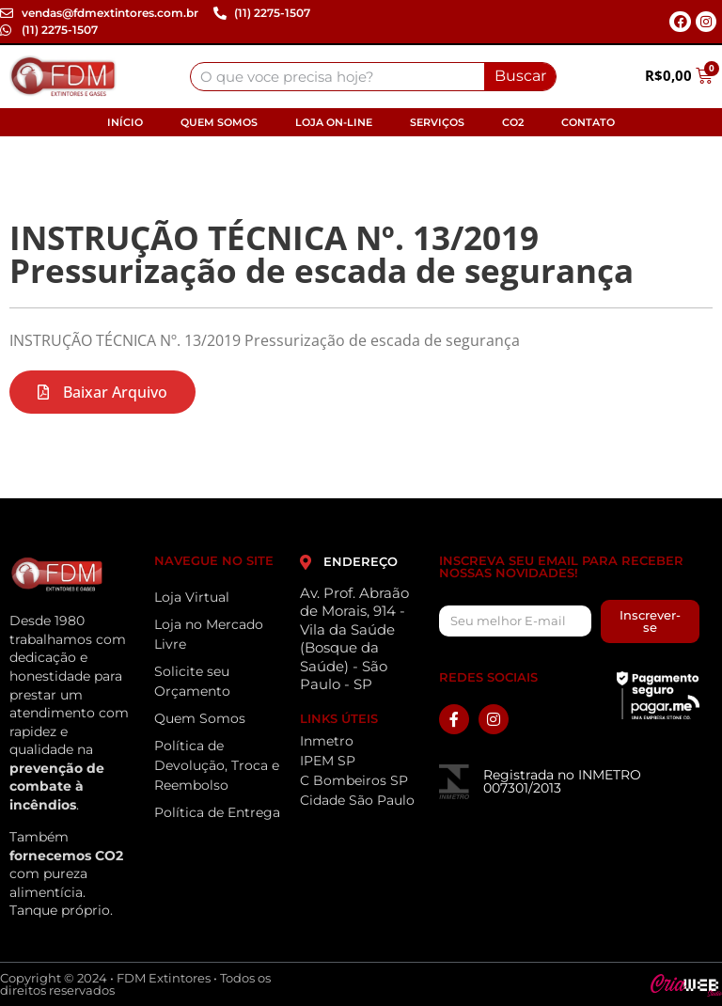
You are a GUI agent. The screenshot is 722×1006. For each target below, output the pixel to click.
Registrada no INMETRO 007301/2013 (562, 781)
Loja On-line (333, 122)
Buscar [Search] (520, 76)
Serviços (437, 122)
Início (125, 122)
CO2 (513, 122)
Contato (588, 122)
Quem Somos (219, 122)
